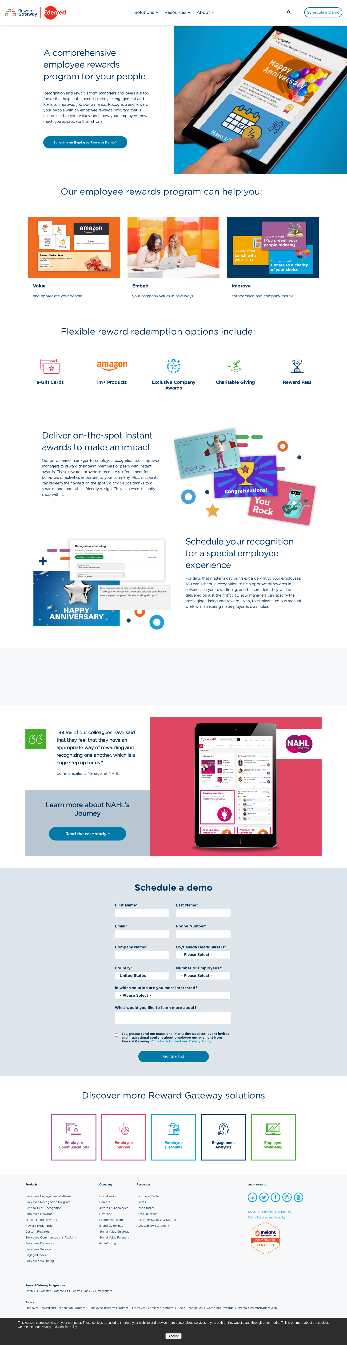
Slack (86, 1291)
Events (141, 1202)
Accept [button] (173, 1336)
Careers (104, 1202)
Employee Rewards (38, 1214)
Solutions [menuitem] (144, 12)
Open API (31, 1291)
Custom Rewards (37, 1231)
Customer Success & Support (157, 1220)
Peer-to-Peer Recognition (43, 1208)
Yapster (45, 1291)
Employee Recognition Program (47, 1202)
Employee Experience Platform (153, 1308)
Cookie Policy (67, 1327)
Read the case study (87, 833)
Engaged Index (35, 1255)
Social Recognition (190, 1308)
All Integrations (102, 1291)
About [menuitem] (203, 12)
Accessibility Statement (152, 1225)
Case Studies (145, 1208)
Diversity (105, 1214)
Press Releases (146, 1214)
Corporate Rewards (220, 1308)
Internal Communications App (257, 1308)
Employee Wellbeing (39, 1261)
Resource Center (148, 1196)
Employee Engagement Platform (48, 1196)
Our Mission (107, 1196)
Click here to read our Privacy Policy (181, 1041)
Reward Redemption (39, 1225)
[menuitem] (323, 12)
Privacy (46, 1327)
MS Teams (73, 1291)
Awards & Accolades (113, 1208)
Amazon (58, 1291)
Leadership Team (111, 1220)
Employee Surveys (38, 1249)
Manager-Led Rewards (41, 1220)
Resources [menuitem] (175, 12)
